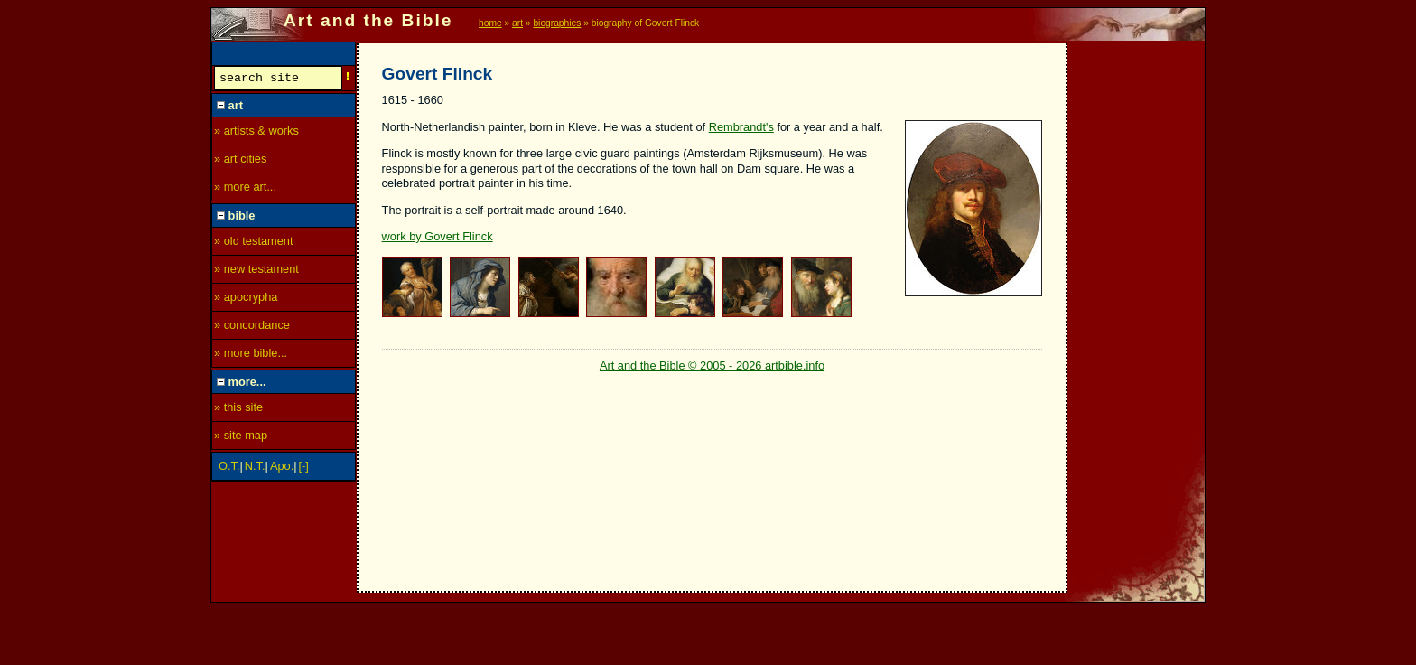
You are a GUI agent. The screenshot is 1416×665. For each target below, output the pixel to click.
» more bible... (250, 355)
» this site (238, 410)
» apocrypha (245, 299)
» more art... (245, 189)
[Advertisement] (1137, 313)
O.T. (229, 468)
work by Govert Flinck (437, 236)
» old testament (253, 243)
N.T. (255, 468)
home (490, 23)
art (517, 23)
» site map (240, 438)
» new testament (256, 271)
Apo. (281, 468)
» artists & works (256, 133)
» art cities (240, 161)
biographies (557, 23)
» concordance (252, 327)
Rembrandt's (741, 127)
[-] (304, 468)
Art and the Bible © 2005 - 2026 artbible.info (712, 365)
